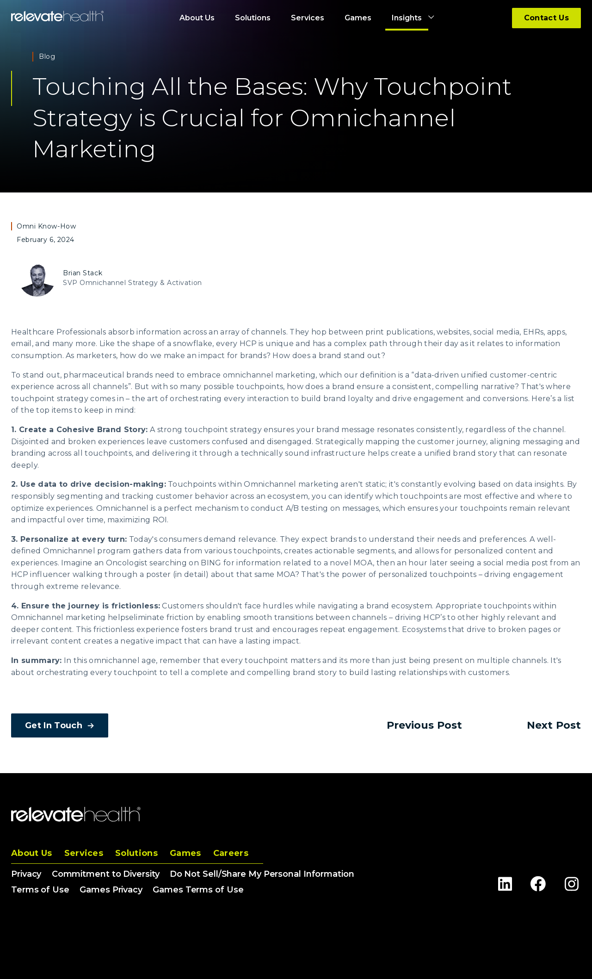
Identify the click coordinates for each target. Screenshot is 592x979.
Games (185, 853)
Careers (230, 853)
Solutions (136, 853)
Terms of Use (40, 890)
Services (84, 853)
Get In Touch (59, 725)
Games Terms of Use (198, 890)
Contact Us (546, 17)
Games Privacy (111, 890)
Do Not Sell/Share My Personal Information (262, 874)
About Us (31, 853)
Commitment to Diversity (106, 874)
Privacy (26, 874)
